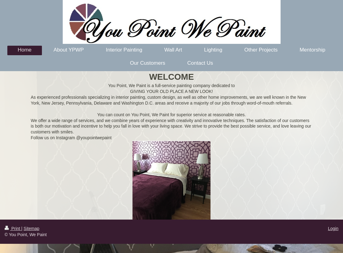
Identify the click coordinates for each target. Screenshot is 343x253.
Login (333, 228)
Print (13, 228)
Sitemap (31, 228)
